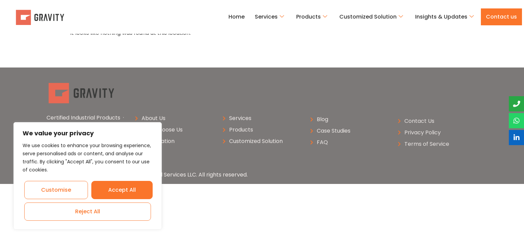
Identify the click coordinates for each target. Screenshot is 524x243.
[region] (87, 176)
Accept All (88, 211)
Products (311, 17)
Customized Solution (371, 17)
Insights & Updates (444, 17)
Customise (56, 190)
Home (236, 17)
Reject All (121, 190)
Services (269, 17)
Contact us (501, 17)
